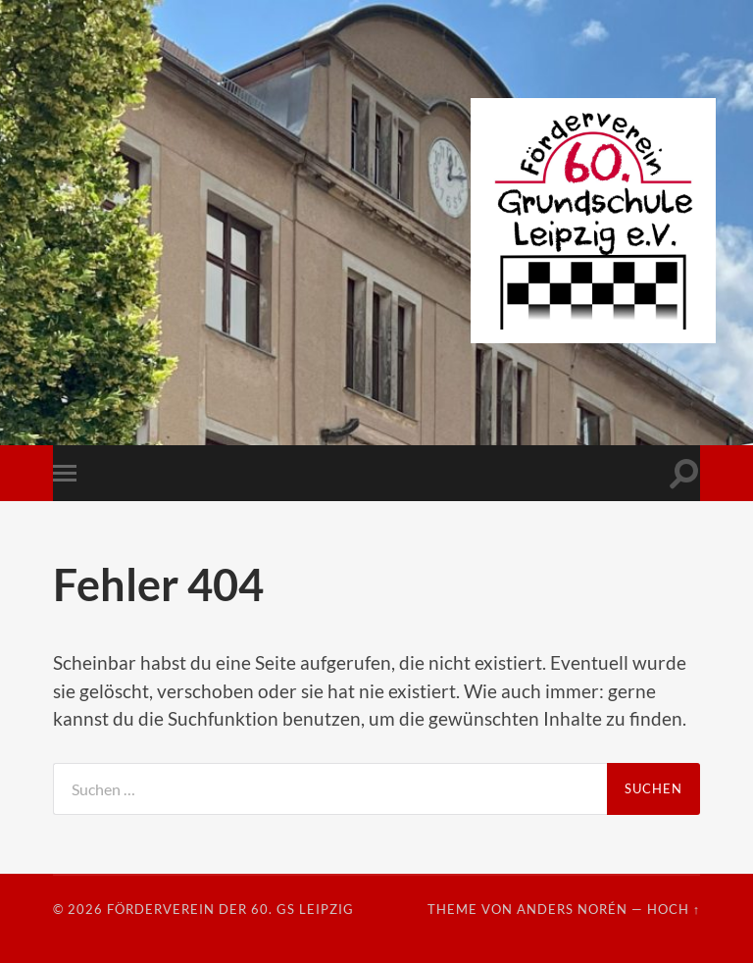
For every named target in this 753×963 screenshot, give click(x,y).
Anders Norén (572, 909)
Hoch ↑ (673, 909)
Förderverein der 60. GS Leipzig (230, 909)
